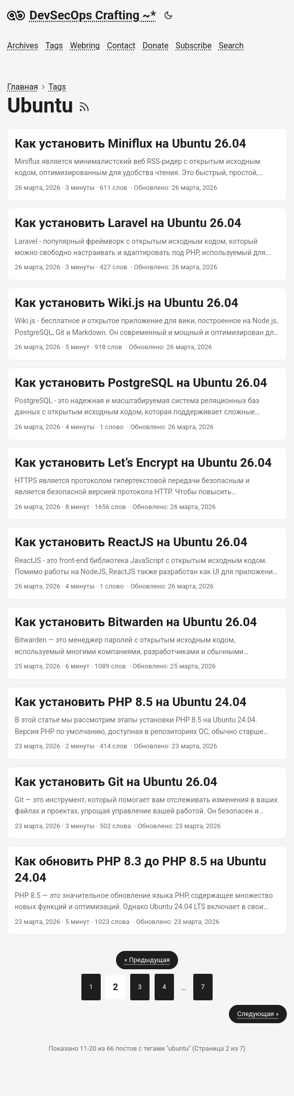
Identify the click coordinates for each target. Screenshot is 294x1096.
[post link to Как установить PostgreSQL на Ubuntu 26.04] (147, 404)
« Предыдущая (147, 960)
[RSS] (84, 106)
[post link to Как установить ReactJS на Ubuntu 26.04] (147, 563)
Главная (22, 87)
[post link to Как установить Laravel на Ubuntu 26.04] (147, 244)
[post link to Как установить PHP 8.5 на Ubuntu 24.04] (147, 723)
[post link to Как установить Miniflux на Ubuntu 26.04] (147, 165)
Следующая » (258, 1014)
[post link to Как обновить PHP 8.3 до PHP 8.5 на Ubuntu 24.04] (147, 890)
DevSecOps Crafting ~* (81, 15)
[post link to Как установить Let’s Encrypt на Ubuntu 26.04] (147, 484)
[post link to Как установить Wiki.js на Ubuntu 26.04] (147, 324)
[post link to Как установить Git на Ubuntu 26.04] (147, 803)
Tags (57, 87)
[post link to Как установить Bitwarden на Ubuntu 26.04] (147, 643)
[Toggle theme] (168, 15)
